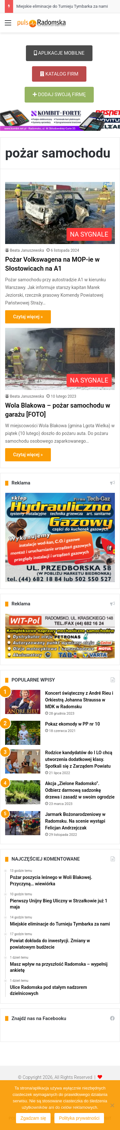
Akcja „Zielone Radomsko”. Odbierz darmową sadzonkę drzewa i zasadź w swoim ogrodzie (80, 790)
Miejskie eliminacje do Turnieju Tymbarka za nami (62, 6)
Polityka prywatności (79, 1118)
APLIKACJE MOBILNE (59, 53)
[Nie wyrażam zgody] (112, 1105)
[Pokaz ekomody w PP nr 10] (22, 733)
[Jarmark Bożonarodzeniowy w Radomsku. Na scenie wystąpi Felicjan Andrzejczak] (22, 823)
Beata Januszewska (27, 250)
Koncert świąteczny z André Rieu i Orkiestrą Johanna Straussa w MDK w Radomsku (79, 700)
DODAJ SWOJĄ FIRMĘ (59, 94)
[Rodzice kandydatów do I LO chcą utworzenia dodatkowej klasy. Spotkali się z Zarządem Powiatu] (22, 761)
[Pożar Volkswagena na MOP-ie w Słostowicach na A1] (60, 213)
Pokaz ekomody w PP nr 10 (72, 724)
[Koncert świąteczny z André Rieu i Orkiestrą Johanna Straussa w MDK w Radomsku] (22, 702)
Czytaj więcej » (28, 316)
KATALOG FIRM (59, 74)
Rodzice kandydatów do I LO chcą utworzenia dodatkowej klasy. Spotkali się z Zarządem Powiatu (78, 759)
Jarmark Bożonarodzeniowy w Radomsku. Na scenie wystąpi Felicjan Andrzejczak (75, 821)
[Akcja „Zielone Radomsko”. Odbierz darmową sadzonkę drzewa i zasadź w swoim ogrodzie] (22, 792)
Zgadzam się (33, 1118)
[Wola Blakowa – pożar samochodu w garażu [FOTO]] (60, 359)
